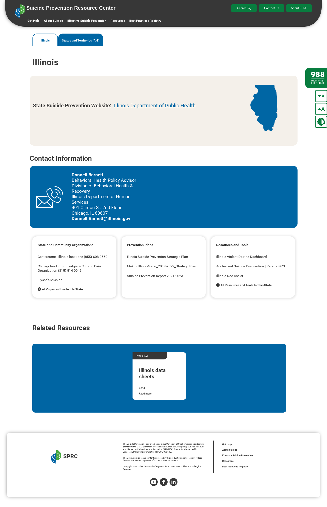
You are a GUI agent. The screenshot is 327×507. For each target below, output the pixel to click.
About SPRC (299, 8)
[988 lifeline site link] (316, 78)
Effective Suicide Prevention (237, 455)
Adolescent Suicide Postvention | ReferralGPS (250, 266)
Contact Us (271, 8)
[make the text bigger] (321, 109)
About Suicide (53, 20)
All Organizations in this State (62, 289)
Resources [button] (118, 20)
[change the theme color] (321, 122)
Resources (228, 461)
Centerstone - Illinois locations (60, 257)
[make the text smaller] (321, 96)
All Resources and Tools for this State (246, 285)
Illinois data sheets (152, 373)
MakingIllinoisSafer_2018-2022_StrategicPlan (161, 266)
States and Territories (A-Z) (80, 40)
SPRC (64, 457)
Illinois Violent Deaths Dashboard (241, 257)
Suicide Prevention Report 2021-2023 (155, 276)
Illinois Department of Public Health (155, 106)
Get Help (34, 20)
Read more (145, 393)
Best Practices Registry (145, 20)
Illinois (45, 40)
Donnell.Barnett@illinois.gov (101, 218)
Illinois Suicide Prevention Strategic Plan (157, 257)
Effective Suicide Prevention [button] (86, 20)
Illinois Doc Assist (229, 276)
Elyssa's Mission (50, 280)
